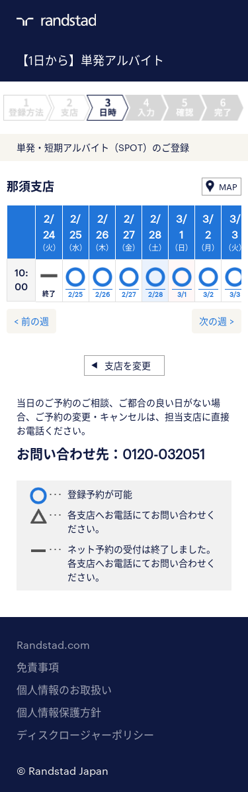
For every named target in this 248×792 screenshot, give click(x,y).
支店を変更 (127, 365)
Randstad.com (53, 644)
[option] (129, 257)
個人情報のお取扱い (64, 689)
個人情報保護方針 (59, 712)
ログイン (199, 20)
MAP (228, 187)
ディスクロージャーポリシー (85, 734)
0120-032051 (163, 454)
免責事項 (38, 667)
